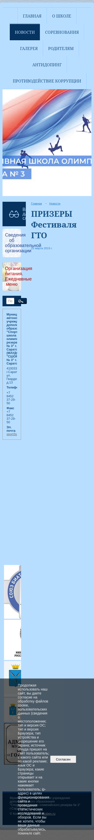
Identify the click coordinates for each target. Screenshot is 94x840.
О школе (61, 16)
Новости (25, 32)
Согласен (63, 759)
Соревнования (62, 32)
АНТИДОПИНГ (47, 65)
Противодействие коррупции (47, 81)
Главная (32, 16)
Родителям (61, 48)
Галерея (29, 48)
